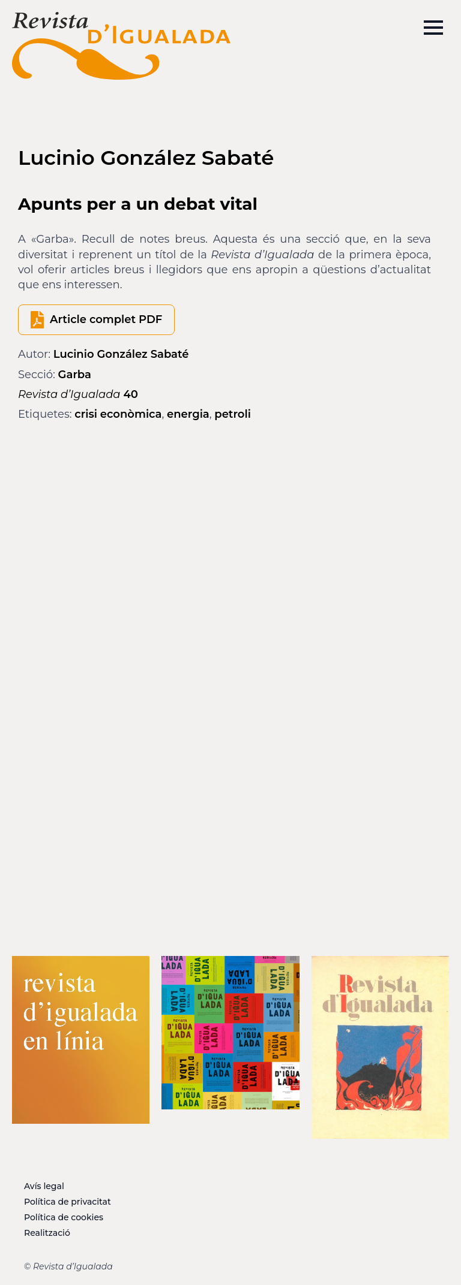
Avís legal (44, 1186)
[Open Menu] (433, 27)
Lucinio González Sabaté (121, 354)
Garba (74, 374)
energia (188, 414)
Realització (47, 1232)
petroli (232, 414)
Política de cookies (63, 1217)
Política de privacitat (67, 1201)
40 (78, 394)
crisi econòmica (117, 414)
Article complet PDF (106, 319)
